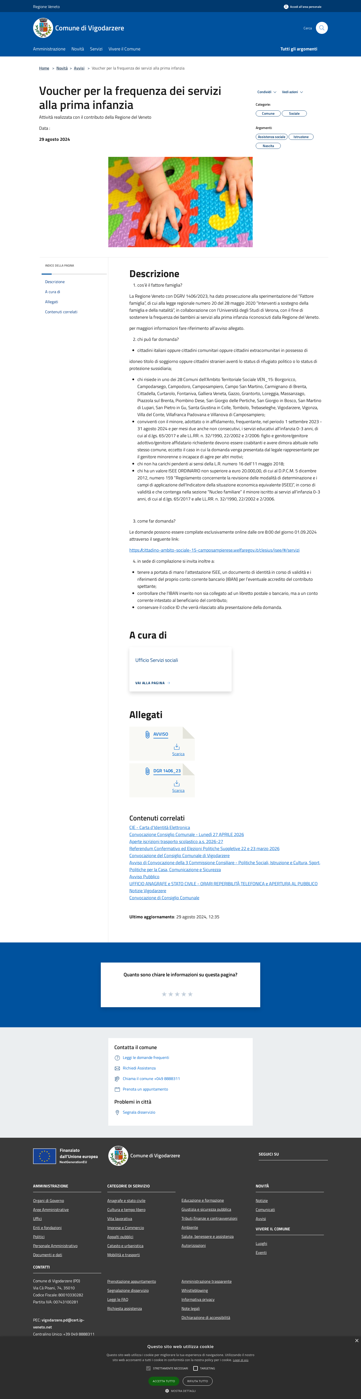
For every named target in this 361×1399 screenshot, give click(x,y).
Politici (39, 1237)
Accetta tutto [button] (164, 1381)
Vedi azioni (293, 92)
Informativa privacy (198, 1299)
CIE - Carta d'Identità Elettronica (159, 827)
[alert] (180, 1368)
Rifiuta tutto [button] (197, 1381)
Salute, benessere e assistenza (208, 1236)
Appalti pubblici (120, 1237)
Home (44, 68)
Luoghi (261, 1243)
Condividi (267, 92)
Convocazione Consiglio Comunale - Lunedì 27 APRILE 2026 (186, 834)
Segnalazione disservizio (128, 1290)
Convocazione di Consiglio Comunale (164, 897)
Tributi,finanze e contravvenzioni (209, 1218)
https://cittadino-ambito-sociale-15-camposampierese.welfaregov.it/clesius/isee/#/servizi (214, 550)
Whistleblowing (195, 1290)
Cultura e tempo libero (126, 1209)
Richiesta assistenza (124, 1308)
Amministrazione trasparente (207, 1281)
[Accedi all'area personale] (302, 7)
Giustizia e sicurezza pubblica (206, 1209)
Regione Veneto (46, 7)
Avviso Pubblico (144, 876)
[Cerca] (322, 28)
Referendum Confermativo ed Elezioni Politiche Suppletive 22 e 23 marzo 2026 (204, 848)
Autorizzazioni (194, 1245)
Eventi (261, 1252)
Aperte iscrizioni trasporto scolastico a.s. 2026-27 (176, 841)
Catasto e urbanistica (125, 1246)
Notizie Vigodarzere (147, 890)
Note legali (191, 1308)
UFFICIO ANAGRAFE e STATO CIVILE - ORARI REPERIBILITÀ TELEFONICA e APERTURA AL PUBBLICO (223, 883)
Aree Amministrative (51, 1209)
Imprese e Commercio (125, 1228)
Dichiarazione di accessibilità (206, 1317)
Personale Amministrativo (55, 1246)
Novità (62, 68)
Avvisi (79, 68)
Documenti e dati (47, 1255)
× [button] (356, 1341)
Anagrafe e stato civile (126, 1200)
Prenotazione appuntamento (131, 1281)
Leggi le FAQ (117, 1299)
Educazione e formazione (203, 1200)
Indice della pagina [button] (59, 265)
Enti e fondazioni (47, 1228)
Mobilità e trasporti (123, 1255)
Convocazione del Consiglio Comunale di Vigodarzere (179, 855)
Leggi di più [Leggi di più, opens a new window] (240, 1360)
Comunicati (265, 1209)
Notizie (262, 1200)
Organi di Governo (48, 1200)
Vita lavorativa (119, 1219)
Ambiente (190, 1227)
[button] (148, 1368)
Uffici (37, 1219)
